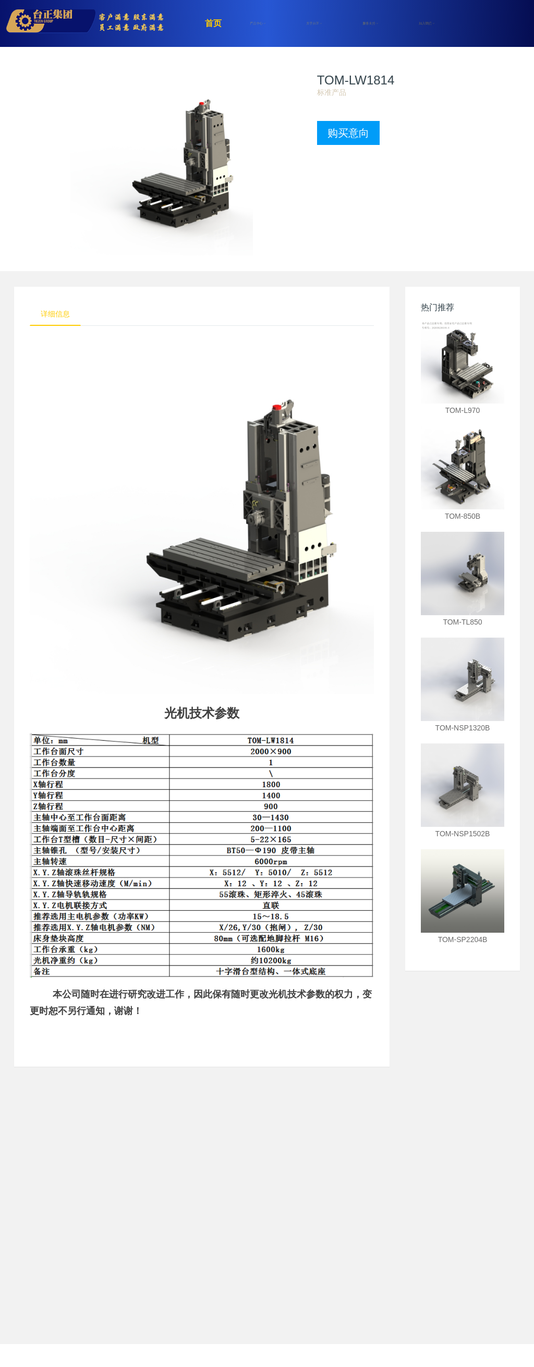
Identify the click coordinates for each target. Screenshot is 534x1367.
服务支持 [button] (370, 23)
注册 (467, 23)
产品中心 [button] (257, 23)
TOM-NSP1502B (462, 833)
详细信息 (55, 314)
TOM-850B (462, 516)
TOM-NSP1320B (462, 728)
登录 (504, 23)
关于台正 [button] (314, 23)
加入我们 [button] (426, 23)
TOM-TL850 (462, 622)
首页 (213, 23)
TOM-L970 (462, 410)
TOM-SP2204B (463, 939)
